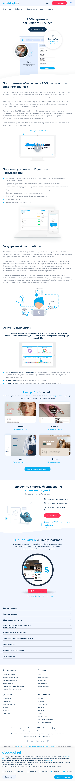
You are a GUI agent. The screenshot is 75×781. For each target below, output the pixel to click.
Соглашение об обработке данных (23, 733)
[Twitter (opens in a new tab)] (32, 744)
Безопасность (60, 736)
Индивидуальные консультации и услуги (18, 640)
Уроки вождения (9, 658)
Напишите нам (42, 718)
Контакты (41, 710)
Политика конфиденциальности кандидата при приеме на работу (32, 736)
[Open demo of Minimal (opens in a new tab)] (20, 412)
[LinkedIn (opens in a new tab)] (37, 744)
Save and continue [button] (63, 777)
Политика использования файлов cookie (50, 733)
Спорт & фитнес (8, 646)
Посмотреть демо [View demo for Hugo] (19, 462)
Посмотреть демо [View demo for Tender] (54, 462)
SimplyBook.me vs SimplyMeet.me (13, 688)
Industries (19, 9)
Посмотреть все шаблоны (36, 469)
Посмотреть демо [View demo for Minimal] (19, 429)
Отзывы (40, 701)
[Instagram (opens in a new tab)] (48, 744)
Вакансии (41, 712)
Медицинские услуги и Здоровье (15, 634)
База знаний (7, 701)
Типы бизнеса (42, 682)
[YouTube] (42, 744)
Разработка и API (43, 685)
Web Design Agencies (44, 724)
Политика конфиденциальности (53, 730)
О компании (41, 704)
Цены (42, 9)
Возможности (32, 9)
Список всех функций (9, 676)
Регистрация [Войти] (58, 3)
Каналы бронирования (10, 682)
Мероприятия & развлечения (13, 652)
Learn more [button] (9, 777)
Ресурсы (50, 9)
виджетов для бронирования (54, 396)
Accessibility (47, 739)
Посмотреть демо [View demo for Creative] (54, 429)
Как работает (7, 704)
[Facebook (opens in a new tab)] (27, 744)
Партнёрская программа (45, 721)
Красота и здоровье (10, 616)
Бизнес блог (6, 712)
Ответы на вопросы (9, 707)
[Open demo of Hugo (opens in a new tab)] (20, 445)
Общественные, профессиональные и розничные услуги (17, 628)
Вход (47, 3)
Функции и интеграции (10, 679)
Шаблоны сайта (8, 685)
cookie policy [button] (50, 760)
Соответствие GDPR (34, 730)
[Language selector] (70, 3)
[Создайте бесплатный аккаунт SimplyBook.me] (37, 29)
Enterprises (8, 9)
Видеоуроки (6, 710)
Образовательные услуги (12, 622)
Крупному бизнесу (43, 679)
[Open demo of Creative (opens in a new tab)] (54, 412)
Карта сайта (7, 715)
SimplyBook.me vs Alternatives (12, 691)
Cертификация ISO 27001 (32, 739)
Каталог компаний (43, 688)
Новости (40, 715)
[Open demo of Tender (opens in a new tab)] (54, 445)
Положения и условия (18, 730)
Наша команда (42, 707)
